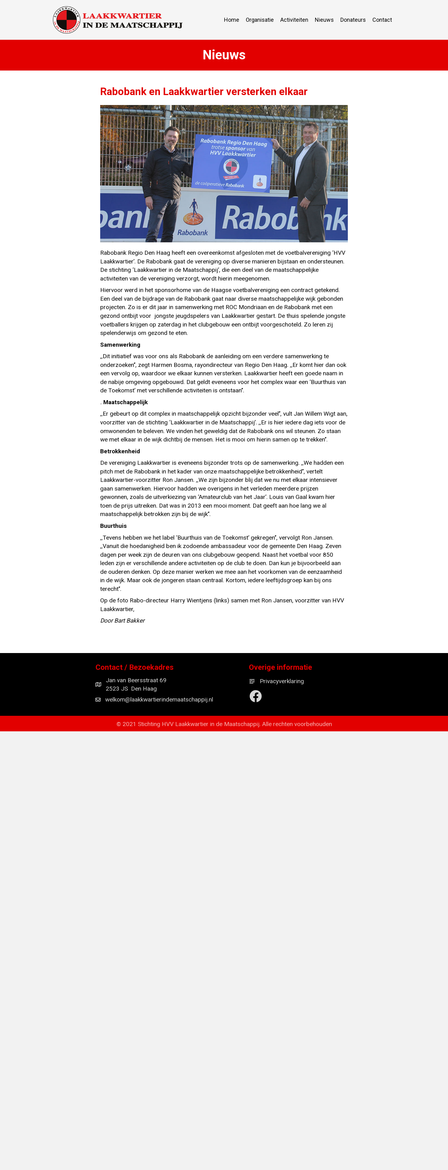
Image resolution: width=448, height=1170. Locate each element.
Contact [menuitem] (382, 19)
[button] (256, 696)
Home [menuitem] (231, 19)
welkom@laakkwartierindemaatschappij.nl (159, 699)
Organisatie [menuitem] (260, 19)
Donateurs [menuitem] (353, 19)
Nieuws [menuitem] (324, 19)
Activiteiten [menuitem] (294, 19)
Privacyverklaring (282, 681)
